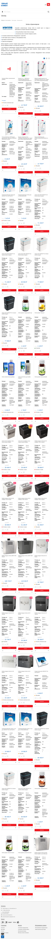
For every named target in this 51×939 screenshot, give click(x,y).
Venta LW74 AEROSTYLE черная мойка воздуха (9, 313)
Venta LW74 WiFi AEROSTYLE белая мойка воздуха (24, 254)
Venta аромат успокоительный (24, 852)
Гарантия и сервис (4, 932)
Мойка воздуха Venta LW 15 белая (41, 556)
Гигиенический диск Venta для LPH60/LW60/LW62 (24, 195)
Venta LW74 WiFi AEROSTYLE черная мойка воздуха (24, 789)
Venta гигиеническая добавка (8, 376)
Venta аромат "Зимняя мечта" (41, 788)
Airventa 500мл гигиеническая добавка (8, 79)
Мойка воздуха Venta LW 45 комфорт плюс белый (24, 499)
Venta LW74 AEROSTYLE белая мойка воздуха (41, 254)
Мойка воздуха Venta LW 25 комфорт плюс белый (8, 499)
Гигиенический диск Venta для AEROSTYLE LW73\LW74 (8, 195)
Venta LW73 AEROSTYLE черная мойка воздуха (42, 729)
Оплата (2, 931)
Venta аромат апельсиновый (41, 376)
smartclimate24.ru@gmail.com (8, 916)
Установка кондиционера (23, 927)
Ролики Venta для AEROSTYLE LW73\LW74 (41, 672)
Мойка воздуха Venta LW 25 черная (41, 613)
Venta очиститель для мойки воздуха (24, 377)
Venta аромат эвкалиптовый (8, 852)
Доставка (3, 929)
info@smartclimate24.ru (7, 914)
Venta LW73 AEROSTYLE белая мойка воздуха (9, 789)
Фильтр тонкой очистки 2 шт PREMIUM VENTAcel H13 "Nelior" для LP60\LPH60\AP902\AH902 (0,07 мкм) (42, 79)
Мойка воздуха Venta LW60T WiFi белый (9, 556)
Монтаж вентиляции (22, 931)
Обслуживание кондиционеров (41, 927)
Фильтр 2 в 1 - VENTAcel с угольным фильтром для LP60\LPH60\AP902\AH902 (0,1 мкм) (25, 79)
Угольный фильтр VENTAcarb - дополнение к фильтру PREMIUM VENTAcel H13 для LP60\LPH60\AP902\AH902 (9, 138)
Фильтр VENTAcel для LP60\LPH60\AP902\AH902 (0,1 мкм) (41, 138)
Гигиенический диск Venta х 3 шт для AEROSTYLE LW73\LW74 (9, 729)
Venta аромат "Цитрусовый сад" (25, 312)
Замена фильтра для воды (40, 929)
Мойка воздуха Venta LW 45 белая (8, 672)
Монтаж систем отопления (23, 932)
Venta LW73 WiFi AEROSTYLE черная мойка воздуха (8, 254)
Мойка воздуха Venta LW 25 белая (24, 613)
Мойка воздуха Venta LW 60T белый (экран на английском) (41, 853)
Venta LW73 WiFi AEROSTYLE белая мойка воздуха (41, 195)
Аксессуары (14, 20)
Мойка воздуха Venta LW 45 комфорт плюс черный (41, 499)
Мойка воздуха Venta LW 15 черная (8, 613)
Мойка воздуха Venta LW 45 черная (24, 672)
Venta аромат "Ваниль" (40, 312)
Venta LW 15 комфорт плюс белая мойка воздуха (8, 441)
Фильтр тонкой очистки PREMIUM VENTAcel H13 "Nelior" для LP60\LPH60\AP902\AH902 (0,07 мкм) (25, 138)
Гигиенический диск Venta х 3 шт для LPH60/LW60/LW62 (25, 729)
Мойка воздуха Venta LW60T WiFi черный (25, 556)
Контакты (3, 927)
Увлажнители (19, 20)
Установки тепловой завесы (23, 929)
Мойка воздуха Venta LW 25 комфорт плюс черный (41, 441)
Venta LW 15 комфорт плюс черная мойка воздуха (24, 441)
